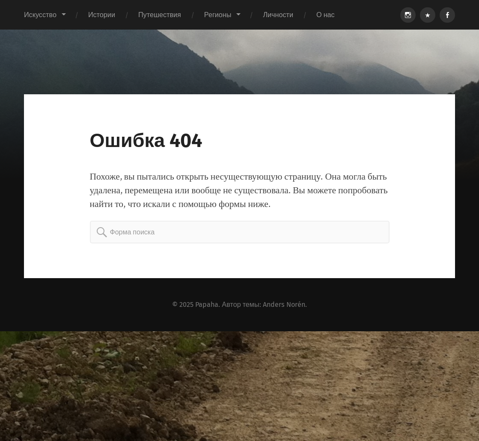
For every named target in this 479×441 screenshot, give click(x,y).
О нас (325, 15)
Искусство (40, 15)
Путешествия (159, 15)
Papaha (206, 304)
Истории (101, 15)
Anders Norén (284, 304)
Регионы (218, 15)
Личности (278, 15)
